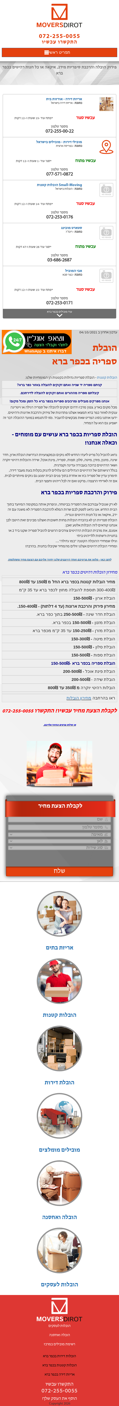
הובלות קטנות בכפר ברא (59, 1365)
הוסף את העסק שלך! (59, 1398)
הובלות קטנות (107, 378)
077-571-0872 (59, 174)
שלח (59, 871)
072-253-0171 (59, 303)
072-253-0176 (59, 217)
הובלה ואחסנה (59, 1218)
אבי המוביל (73, 271)
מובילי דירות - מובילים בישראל (59, 142)
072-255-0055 (59, 1391)
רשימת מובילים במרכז (59, 1344)
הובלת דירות (59, 1083)
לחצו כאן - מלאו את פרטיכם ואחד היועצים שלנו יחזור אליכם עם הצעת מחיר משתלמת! (59, 559)
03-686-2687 (59, 260)
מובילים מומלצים (59, 1150)
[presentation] (64, 856)
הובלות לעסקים (59, 1285)
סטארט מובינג (71, 228)
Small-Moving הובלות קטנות (59, 185)
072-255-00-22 (60, 131)
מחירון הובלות (79, 698)
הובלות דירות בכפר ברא (59, 1356)
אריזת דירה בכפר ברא (60, 1374)
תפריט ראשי (59, 52)
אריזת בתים (59, 948)
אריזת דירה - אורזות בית (64, 99)
